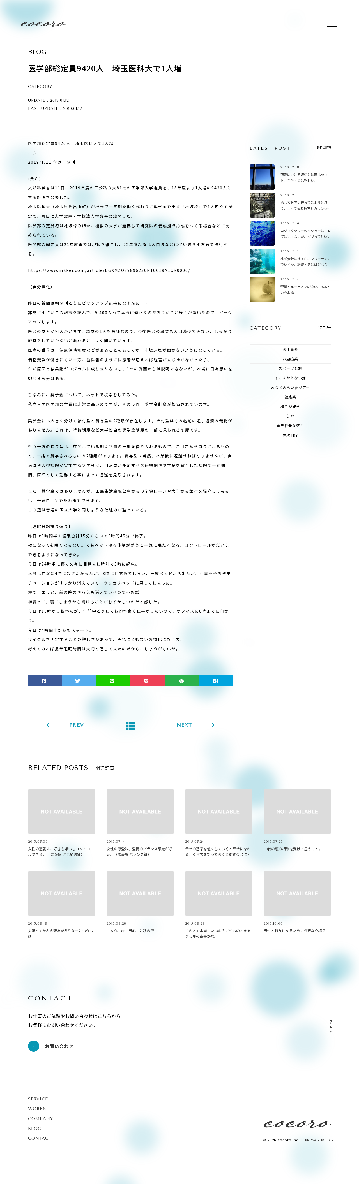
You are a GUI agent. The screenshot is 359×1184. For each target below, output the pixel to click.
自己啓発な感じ (290, 425)
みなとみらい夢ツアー (290, 387)
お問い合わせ (50, 1046)
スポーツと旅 (290, 368)
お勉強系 (290, 359)
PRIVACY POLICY (319, 1140)
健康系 (290, 397)
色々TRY (290, 435)
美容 (290, 416)
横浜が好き (290, 406)
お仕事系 (290, 349)
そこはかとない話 (290, 378)
